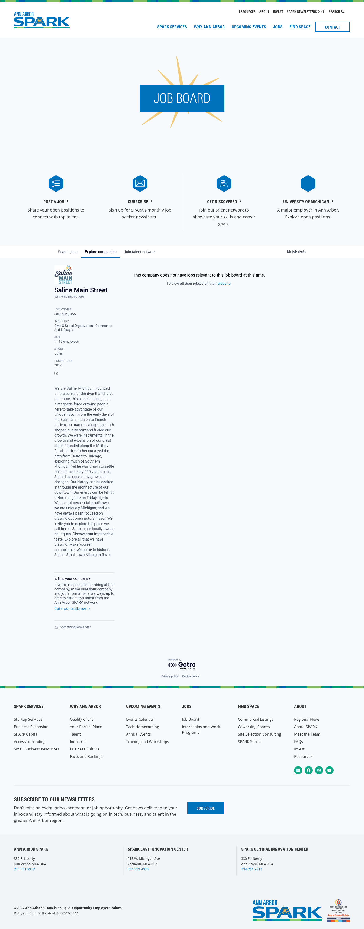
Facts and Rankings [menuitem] (86, 756)
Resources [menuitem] (247, 12)
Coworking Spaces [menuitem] (254, 726)
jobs (67, 252)
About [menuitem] (264, 12)
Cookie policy (190, 676)
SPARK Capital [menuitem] (26, 734)
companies (100, 252)
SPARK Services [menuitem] (172, 26)
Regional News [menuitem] (307, 719)
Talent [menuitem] (75, 734)
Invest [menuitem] (278, 12)
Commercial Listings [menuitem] (255, 719)
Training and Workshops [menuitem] (147, 741)
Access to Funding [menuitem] (30, 741)
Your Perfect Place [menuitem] (86, 726)
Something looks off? (72, 627)
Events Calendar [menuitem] (140, 719)
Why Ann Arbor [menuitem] (209, 26)
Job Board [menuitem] (190, 719)
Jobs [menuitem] (278, 26)
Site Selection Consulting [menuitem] (259, 734)
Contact (332, 27)
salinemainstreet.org (69, 296)
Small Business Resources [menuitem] (36, 749)
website (224, 283)
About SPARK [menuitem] (305, 726)
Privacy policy (170, 676)
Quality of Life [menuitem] (82, 719)
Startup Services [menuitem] (28, 719)
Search (334, 12)
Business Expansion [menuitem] (31, 726)
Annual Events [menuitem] (138, 734)
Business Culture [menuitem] (84, 749)
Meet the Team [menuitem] (307, 734)
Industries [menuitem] (79, 741)
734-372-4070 (138, 869)
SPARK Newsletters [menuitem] (302, 12)
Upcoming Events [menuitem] (249, 26)
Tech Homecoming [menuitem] (142, 726)
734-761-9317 (24, 869)
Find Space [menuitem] (299, 26)
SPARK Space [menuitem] (249, 741)
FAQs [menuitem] (298, 741)
